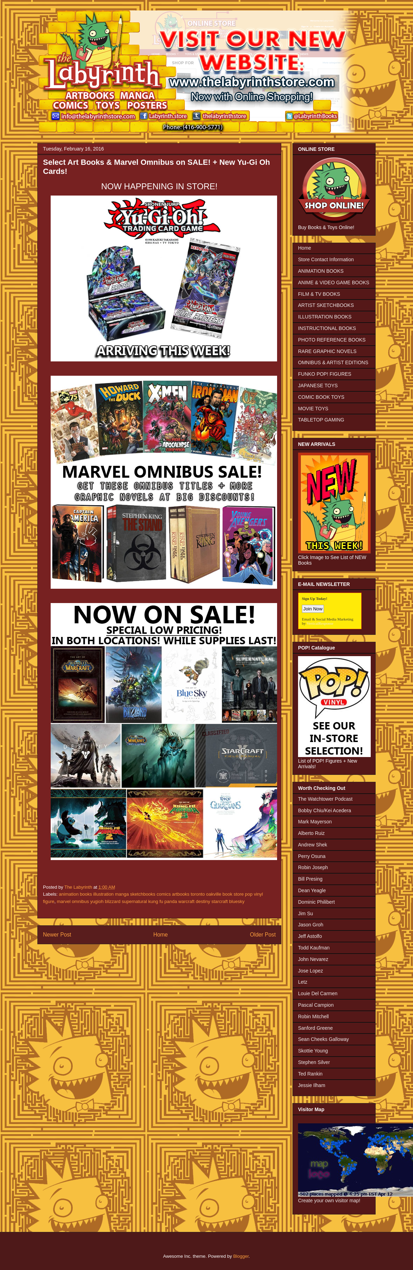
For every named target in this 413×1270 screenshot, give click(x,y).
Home (160, 935)
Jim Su (305, 913)
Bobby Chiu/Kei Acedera (324, 810)
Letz (302, 982)
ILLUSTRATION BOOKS (325, 317)
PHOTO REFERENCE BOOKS (331, 340)
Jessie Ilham (311, 1085)
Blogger (240, 1256)
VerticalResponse (320, 623)
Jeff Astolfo (310, 936)
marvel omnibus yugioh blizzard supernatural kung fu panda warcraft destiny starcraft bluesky (151, 901)
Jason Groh (310, 924)
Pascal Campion (316, 1005)
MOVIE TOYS (313, 408)
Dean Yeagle (312, 890)
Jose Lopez (310, 971)
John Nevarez (313, 959)
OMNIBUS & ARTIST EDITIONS (333, 362)
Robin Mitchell (313, 1016)
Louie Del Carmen (318, 993)
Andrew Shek (312, 844)
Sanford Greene (315, 1028)
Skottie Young (313, 1051)
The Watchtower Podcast (325, 799)
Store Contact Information (326, 259)
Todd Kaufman (313, 947)
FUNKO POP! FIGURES (324, 374)
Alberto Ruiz (311, 833)
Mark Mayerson (315, 821)
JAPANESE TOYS (318, 385)
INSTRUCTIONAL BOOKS (327, 328)
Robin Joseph (313, 867)
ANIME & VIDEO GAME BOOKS (333, 282)
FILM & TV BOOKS (319, 294)
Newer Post (57, 935)
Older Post (263, 935)
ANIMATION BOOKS (320, 271)
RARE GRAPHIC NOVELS (327, 351)
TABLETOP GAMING (321, 420)
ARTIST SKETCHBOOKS (326, 305)
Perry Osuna (312, 856)
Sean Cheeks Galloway (323, 1039)
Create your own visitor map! (329, 1200)
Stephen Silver (314, 1062)
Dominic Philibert (316, 902)
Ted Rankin (310, 1074)
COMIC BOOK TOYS (321, 397)
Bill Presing (310, 879)
